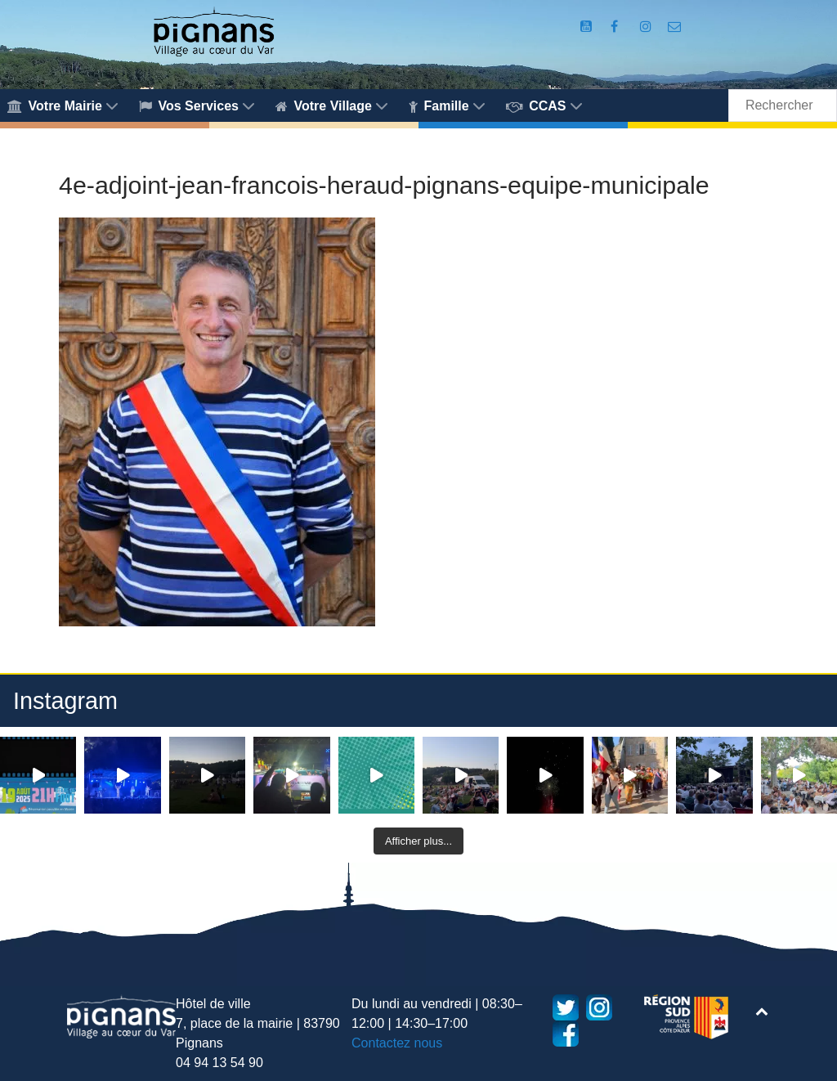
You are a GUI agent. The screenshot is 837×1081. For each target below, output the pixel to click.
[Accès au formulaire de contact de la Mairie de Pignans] (675, 26)
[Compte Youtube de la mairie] (588, 26)
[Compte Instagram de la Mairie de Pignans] (647, 26)
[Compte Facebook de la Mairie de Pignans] (616, 26)
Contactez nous (396, 1043)
